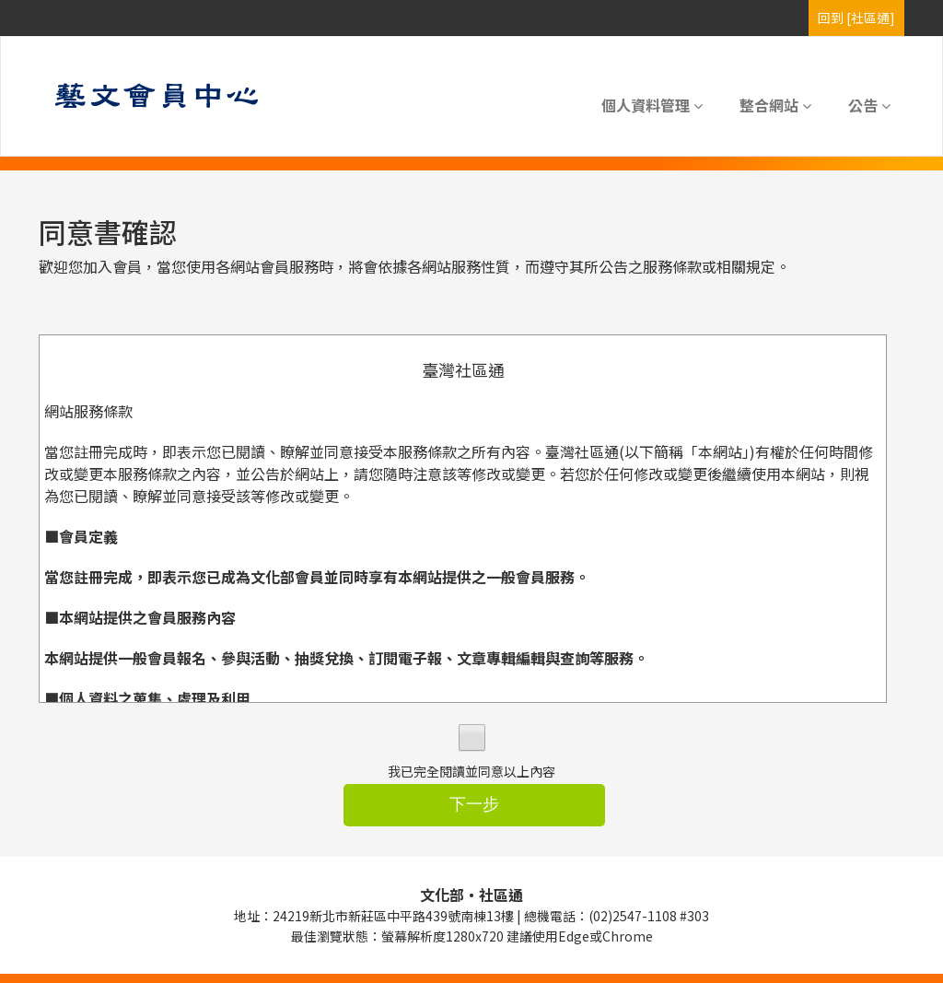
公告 (869, 105)
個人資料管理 (652, 105)
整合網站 (775, 105)
